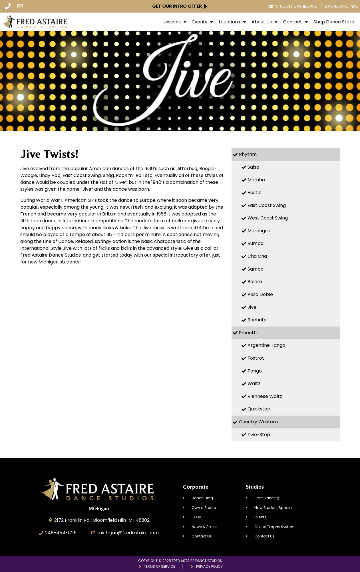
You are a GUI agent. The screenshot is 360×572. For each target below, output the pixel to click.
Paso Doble (260, 294)
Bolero (255, 281)
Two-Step (259, 434)
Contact (295, 22)
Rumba (256, 243)
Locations (232, 22)
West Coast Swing (268, 218)
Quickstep (259, 409)
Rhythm (248, 154)
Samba (256, 269)
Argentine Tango (266, 345)
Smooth (248, 332)
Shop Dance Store (333, 22)
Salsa (253, 167)
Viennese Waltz (265, 396)
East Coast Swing (267, 205)
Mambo (256, 179)
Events (202, 22)
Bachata (257, 320)
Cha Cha (257, 256)
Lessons (174, 22)
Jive (252, 307)
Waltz (254, 383)
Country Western (258, 421)
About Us (264, 22)
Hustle (255, 192)
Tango (255, 371)
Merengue (259, 230)
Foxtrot (256, 358)
